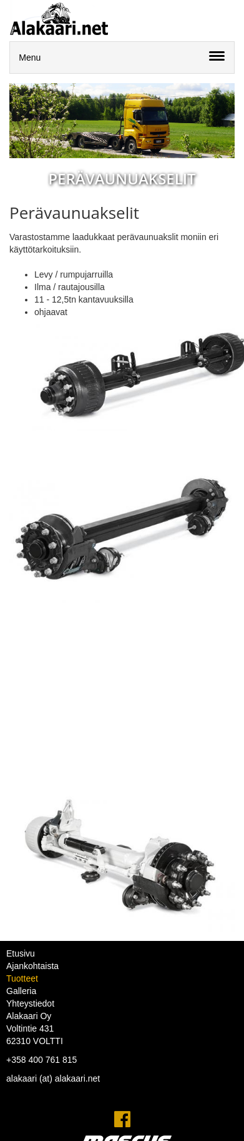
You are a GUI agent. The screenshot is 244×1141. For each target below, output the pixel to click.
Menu (30, 58)
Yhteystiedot (30, 1003)
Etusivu (20, 953)
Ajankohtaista (32, 966)
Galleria (21, 991)
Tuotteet (22, 978)
